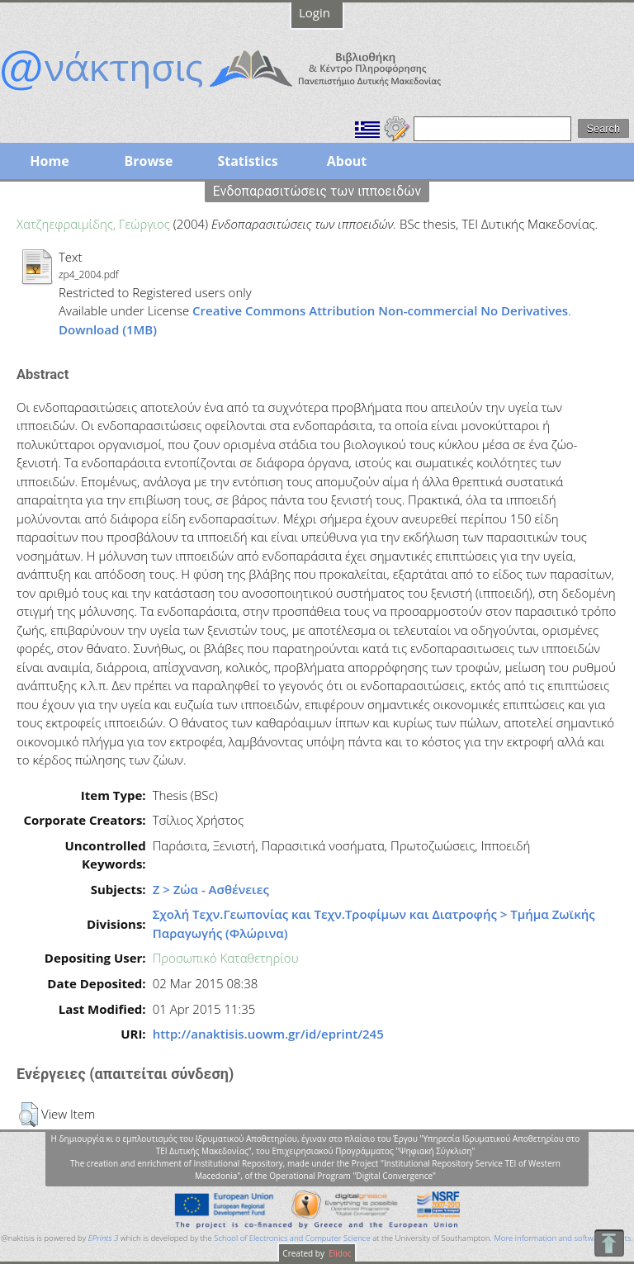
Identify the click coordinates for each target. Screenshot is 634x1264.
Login (314, 12)
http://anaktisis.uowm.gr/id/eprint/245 (268, 1033)
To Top (609, 1243)
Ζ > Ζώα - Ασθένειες (211, 889)
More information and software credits (562, 1238)
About (347, 161)
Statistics (247, 161)
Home (49, 161)
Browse (148, 161)
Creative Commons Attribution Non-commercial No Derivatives (380, 310)
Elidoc (339, 1253)
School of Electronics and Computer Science (292, 1238)
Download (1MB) (108, 329)
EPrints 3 (103, 1238)
